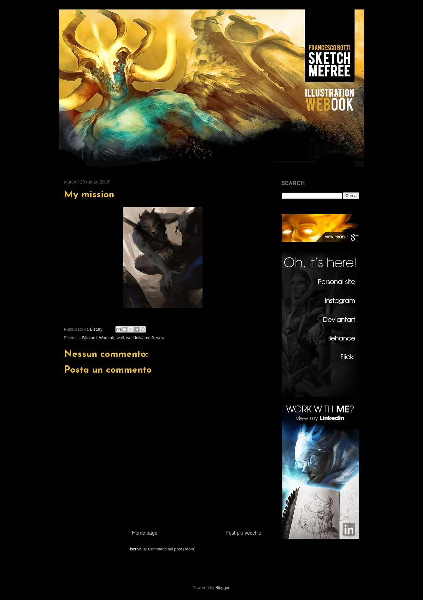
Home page (144, 533)
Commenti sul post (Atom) (171, 549)
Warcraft (107, 337)
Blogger (222, 587)
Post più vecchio (243, 533)
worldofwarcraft (140, 337)
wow (160, 337)
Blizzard (89, 337)
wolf (120, 337)
